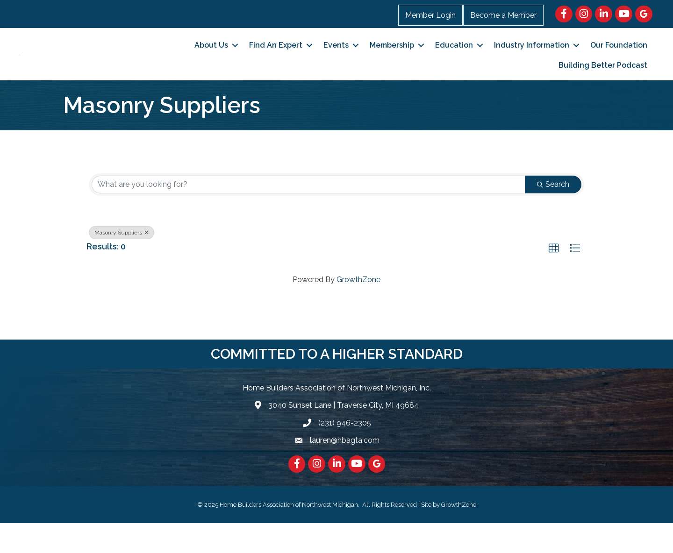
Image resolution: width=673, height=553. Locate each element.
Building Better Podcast (602, 80)
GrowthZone (358, 309)
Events (336, 60)
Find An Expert (275, 60)
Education (454, 60)
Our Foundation (618, 60)
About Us (211, 60)
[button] (553, 278)
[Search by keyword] (308, 214)
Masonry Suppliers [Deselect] (121, 262)
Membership (392, 60)
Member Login (430, 15)
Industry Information (531, 60)
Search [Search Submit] (553, 214)
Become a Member (503, 15)
